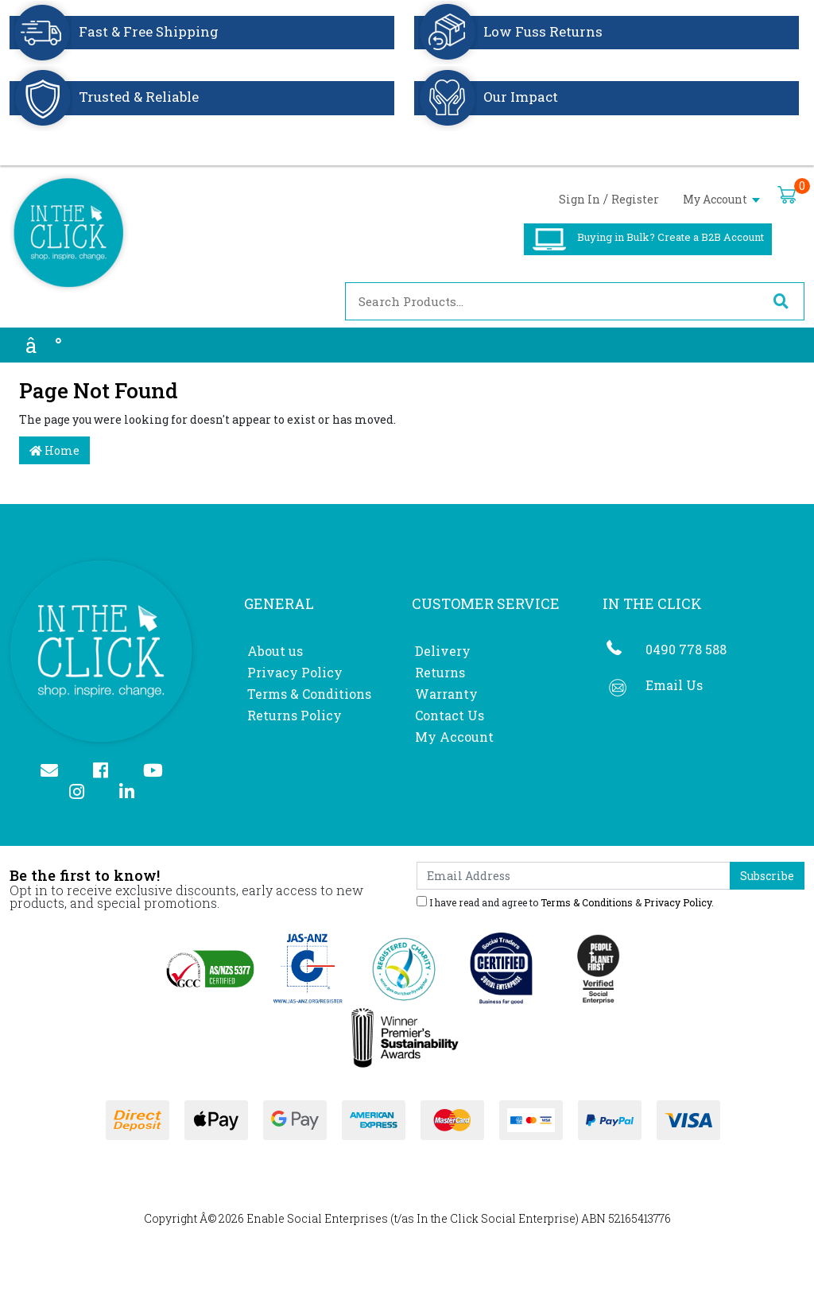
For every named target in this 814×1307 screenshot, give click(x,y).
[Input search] (552, 301)
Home (54, 450)
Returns (440, 672)
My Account (721, 199)
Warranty (446, 693)
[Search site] (781, 301)
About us (275, 650)
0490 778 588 (686, 649)
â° (43, 345)
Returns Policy (294, 715)
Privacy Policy (295, 672)
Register (635, 199)
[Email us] (56, 771)
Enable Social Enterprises (317, 1218)
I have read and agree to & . (565, 901)
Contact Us (449, 715)
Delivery (443, 650)
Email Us (674, 685)
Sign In (579, 199)
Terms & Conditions (309, 693)
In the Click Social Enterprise (496, 1218)
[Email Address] (574, 876)
